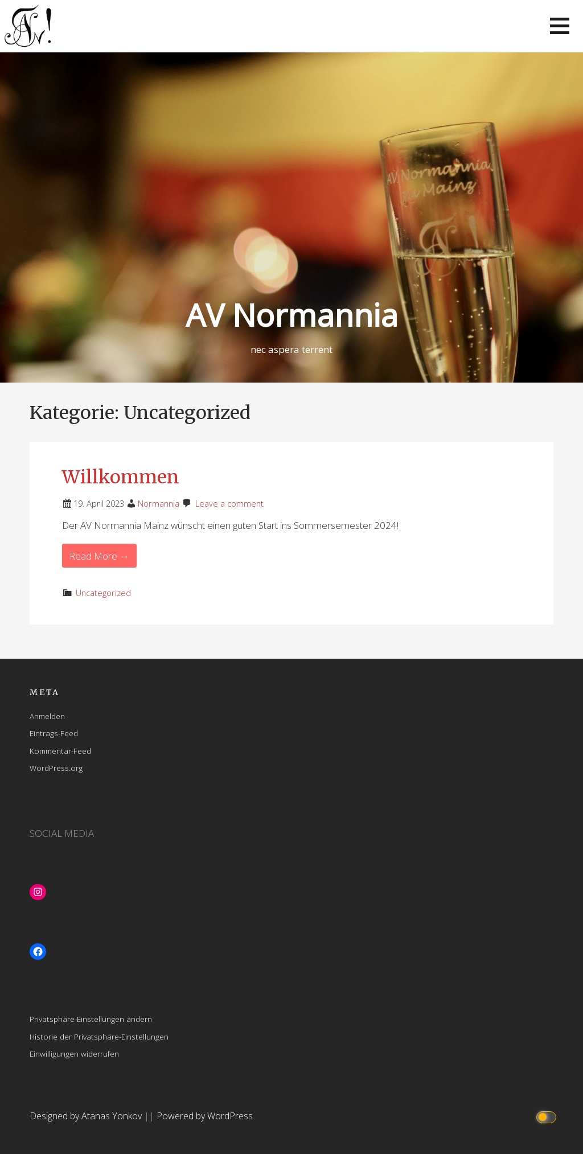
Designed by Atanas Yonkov (87, 1116)
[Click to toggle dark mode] (548, 1116)
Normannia (158, 503)
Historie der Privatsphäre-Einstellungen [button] (99, 1036)
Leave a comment (229, 503)
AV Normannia (292, 314)
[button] (559, 26)
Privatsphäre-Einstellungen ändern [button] (91, 1018)
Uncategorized (103, 593)
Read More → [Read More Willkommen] (99, 555)
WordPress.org (56, 767)
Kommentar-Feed (60, 750)
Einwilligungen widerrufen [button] (74, 1053)
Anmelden (47, 716)
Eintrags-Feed (54, 733)
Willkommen (120, 477)
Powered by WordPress (205, 1116)
